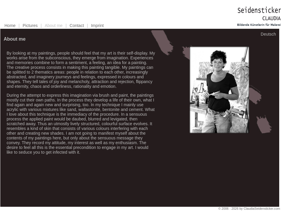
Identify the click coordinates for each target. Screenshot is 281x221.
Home (9, 25)
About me (54, 25)
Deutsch (268, 34)
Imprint (97, 25)
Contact (77, 25)
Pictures (30, 25)
